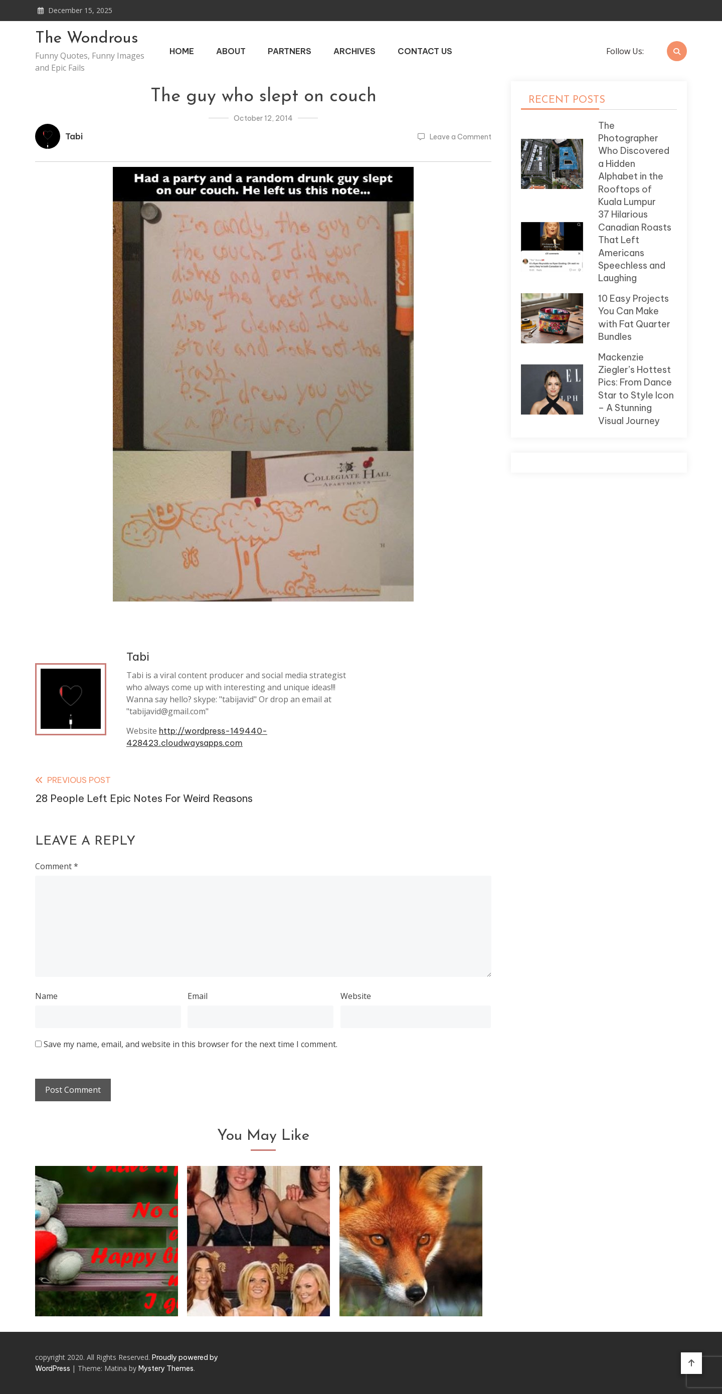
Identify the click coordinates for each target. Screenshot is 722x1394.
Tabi (74, 136)
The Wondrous (86, 39)
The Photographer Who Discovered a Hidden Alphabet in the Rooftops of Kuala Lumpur (633, 164)
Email (198, 996)
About (231, 51)
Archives (354, 51)
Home (181, 51)
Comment (56, 866)
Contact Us (425, 51)
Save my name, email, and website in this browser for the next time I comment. (190, 1044)
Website (355, 996)
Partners (289, 51)
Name (46, 996)
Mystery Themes (166, 1368)
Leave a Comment (460, 136)
